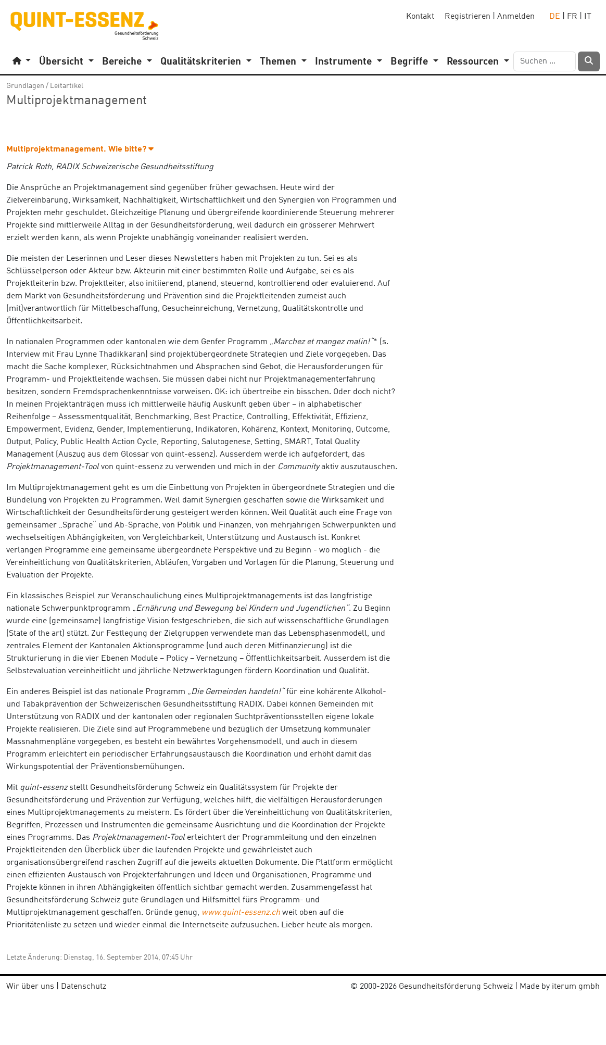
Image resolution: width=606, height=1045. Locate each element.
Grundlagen (25, 86)
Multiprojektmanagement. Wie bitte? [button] (80, 149)
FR (572, 16)
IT (587, 16)
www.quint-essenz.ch (240, 913)
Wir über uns (30, 987)
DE (554, 16)
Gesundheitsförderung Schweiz (456, 987)
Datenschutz (83, 987)
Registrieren (467, 16)
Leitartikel (66, 86)
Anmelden (516, 16)
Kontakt (420, 16)
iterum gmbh (576, 987)
